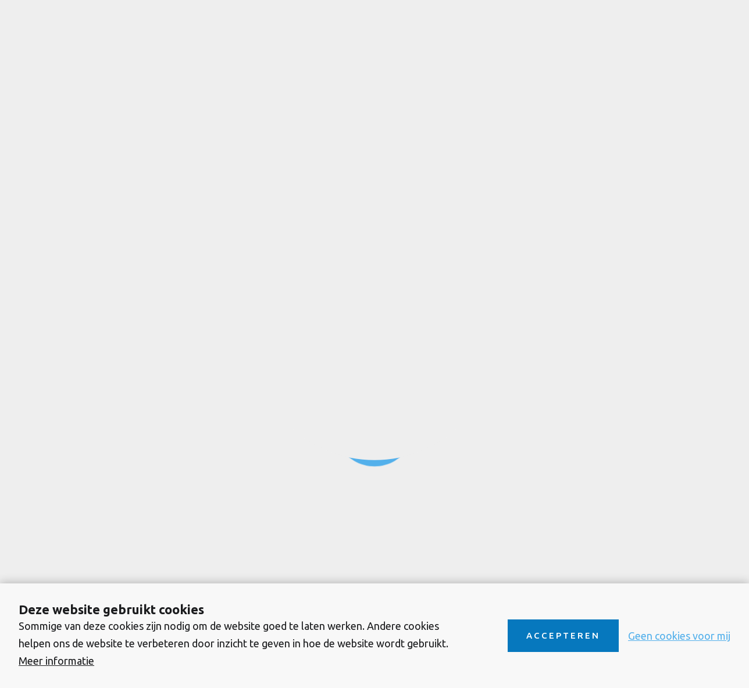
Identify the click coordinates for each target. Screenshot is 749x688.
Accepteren (563, 635)
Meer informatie (56, 660)
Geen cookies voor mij (679, 635)
